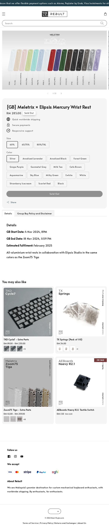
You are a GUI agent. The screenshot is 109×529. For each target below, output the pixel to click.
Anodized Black (58, 158)
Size (9, 138)
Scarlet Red (45, 183)
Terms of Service (30, 523)
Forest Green (80, 158)
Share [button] (11, 202)
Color (9, 152)
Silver (13, 158)
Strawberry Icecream (20, 183)
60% (12, 144)
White (83, 175)
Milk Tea (58, 167)
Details (8, 213)
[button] (3, 14)
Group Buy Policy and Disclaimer (34, 213)
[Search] (102, 23)
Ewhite (69, 175)
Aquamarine (16, 175)
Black (61, 183)
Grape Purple (17, 167)
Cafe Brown (76, 167)
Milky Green (52, 175)
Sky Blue (34, 175)
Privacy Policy (46, 523)
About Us (82, 523)
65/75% (26, 144)
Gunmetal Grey (38, 167)
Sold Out (54, 193)
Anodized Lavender (33, 158)
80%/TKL (41, 144)
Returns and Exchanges (65, 523)
